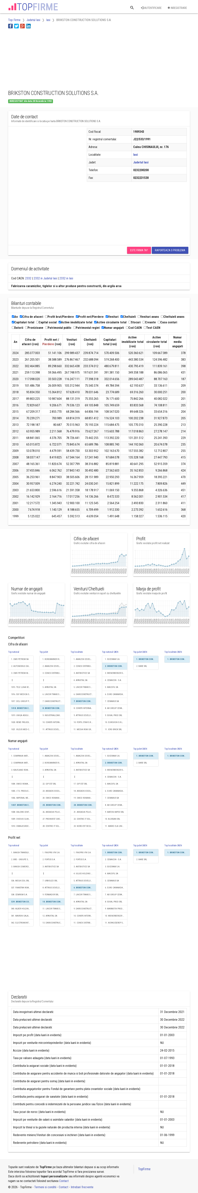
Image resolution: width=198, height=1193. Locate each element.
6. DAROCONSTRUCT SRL (84, 694)
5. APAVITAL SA (49, 687)
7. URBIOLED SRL (50, 880)
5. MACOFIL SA (111, 687)
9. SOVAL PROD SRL (113, 715)
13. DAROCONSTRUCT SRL (54, 923)
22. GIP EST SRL (49, 784)
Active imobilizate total (75, 322)
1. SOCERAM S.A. (112, 659)
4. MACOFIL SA (111, 873)
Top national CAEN (110, 652)
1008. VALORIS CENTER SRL (22, 812)
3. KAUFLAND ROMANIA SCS (22, 770)
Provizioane (34, 328)
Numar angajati (113, 328)
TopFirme (144, 1169)
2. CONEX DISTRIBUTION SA (85, 666)
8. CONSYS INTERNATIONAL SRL (85, 708)
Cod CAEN (134, 328)
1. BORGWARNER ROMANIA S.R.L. (54, 659)
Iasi (135, 154)
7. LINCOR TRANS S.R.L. (84, 894)
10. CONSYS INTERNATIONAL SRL (54, 722)
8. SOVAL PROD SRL (113, 901)
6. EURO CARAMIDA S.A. (116, 694)
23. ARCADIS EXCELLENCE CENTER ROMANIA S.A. (54, 791)
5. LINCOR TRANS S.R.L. (84, 687)
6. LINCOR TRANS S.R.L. (53, 694)
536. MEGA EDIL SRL (20, 880)
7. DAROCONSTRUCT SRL (53, 701)
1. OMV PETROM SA (20, 659)
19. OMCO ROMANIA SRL (85, 798)
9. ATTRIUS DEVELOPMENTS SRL (85, 715)
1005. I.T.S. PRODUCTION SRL (22, 791)
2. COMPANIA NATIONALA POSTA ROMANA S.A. (22, 763)
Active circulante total (110, 322)
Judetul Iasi (140, 162)
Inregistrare (177, 7)
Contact (64, 1181)
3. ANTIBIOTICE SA (82, 673)
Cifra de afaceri (31, 317)
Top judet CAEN (140, 652)
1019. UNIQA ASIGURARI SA (22, 715)
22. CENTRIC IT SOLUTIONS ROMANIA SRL (85, 819)
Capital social (46, 322)
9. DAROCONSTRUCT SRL (84, 908)
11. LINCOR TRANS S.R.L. (53, 908)
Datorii (17, 328)
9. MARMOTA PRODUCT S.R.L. (116, 908)
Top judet (43, 652)
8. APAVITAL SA (80, 901)
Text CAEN (152, 328)
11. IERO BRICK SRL (113, 729)
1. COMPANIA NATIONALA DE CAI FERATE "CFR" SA (22, 756)
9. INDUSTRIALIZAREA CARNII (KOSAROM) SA (54, 715)
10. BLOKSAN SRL (112, 819)
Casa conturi (167, 322)
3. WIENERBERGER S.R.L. (116, 673)
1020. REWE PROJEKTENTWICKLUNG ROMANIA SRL (22, 722)
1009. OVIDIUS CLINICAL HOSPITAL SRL (22, 819)
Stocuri (134, 322)
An (15, 317)
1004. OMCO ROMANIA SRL (22, 784)
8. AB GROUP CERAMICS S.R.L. (116, 708)
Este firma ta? (139, 250)
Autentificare (151, 7)
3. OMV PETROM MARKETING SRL (22, 673)
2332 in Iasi (66, 278)
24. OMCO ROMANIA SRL (53, 798)
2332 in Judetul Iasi (45, 278)
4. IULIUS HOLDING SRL (84, 873)
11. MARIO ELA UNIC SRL (116, 826)
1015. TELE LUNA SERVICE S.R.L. (22, 687)
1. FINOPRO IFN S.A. (51, 852)
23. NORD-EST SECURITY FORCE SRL (85, 826)
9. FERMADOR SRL (51, 894)
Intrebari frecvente (82, 1187)
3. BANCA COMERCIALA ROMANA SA (22, 866)
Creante (149, 322)
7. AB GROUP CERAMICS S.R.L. (116, 894)
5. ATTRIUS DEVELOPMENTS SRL (85, 880)
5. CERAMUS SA (112, 880)
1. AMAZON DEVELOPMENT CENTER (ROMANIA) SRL (85, 659)
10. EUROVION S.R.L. (114, 722)
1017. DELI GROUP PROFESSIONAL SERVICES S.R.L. (22, 701)
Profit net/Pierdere (90, 317)
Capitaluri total (23, 322)
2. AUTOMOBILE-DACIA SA (22, 666)
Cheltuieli (128, 317)
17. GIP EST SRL (80, 784)
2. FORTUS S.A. (49, 859)
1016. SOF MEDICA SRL (21, 694)
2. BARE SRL (141, 666)
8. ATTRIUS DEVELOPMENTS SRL (54, 887)
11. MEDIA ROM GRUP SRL (85, 729)
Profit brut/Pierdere (59, 317)
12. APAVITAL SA (50, 916)
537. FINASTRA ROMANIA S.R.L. (22, 887)
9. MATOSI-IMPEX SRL (114, 812)
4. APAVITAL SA (80, 680)
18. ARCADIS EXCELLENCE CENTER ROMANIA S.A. (85, 791)
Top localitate (77, 652)
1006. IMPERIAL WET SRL (22, 798)
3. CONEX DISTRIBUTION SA (54, 673)
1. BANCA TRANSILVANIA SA (22, 852)
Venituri (112, 317)
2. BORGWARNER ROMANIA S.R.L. (54, 763)
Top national (13, 652)
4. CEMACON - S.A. (113, 680)
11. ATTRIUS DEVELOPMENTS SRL (54, 729)
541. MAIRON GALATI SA (22, 916)
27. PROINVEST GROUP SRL (54, 819)
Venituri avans (148, 317)
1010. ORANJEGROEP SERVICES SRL (22, 826)
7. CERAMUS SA (112, 701)
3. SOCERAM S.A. (112, 866)
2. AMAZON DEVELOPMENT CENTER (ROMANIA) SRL (54, 666)
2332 (28, 278)
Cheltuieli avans (172, 317)
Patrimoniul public (58, 328)
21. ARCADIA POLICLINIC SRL (85, 812)
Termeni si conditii (45, 1187)
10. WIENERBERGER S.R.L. (116, 916)
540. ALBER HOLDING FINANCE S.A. (22, 908)
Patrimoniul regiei (86, 328)
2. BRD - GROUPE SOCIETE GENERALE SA (22, 859)
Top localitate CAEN (173, 652)
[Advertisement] (78, 58)
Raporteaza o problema (170, 250)
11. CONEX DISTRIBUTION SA (85, 923)
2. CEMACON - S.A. (113, 859)
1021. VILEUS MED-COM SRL (22, 729)
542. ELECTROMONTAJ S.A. (22, 923)
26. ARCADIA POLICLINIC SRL (54, 812)
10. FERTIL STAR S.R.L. (83, 722)
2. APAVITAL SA (80, 763)
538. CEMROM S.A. (19, 894)
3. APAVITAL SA (49, 770)
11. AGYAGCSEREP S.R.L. (115, 923)
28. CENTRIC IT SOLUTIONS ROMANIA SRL (54, 826)
